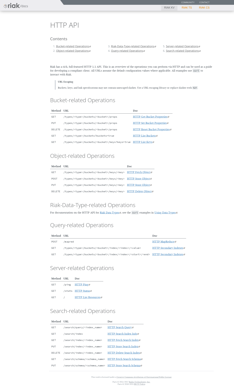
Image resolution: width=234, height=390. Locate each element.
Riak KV (169, 7)
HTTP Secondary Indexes (167, 247)
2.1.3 (30, 24)
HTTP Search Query (120, 327)
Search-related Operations (182, 51)
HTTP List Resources (87, 297)
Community (188, 2)
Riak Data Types (109, 212)
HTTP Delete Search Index (124, 352)
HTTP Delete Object (139, 191)
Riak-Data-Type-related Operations (132, 46)
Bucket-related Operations (72, 46)
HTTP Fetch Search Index (123, 340)
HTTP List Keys (142, 141)
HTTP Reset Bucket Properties (151, 129)
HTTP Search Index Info (122, 333)
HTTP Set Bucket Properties (150, 122)
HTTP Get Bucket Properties (150, 116)
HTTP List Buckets (144, 135)
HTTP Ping (81, 284)
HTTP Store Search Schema (124, 365)
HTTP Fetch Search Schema (124, 359)
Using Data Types (165, 212)
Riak (12, 24)
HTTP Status (82, 290)
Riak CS (204, 7)
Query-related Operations (127, 51)
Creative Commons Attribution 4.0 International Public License (144, 377)
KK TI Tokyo (139, 384)
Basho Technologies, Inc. (139, 382)
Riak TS (187, 7)
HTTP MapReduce (163, 241)
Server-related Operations (182, 46)
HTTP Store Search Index (123, 346)
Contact (204, 2)
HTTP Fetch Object (138, 172)
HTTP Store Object (138, 178)
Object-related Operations (72, 51)
